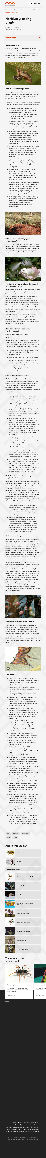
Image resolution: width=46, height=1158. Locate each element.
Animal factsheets (27, 10)
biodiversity (25, 833)
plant (8, 837)
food (8, 833)
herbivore (16, 833)
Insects (36, 10)
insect (15, 837)
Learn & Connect (15, 10)
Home (7, 10)
